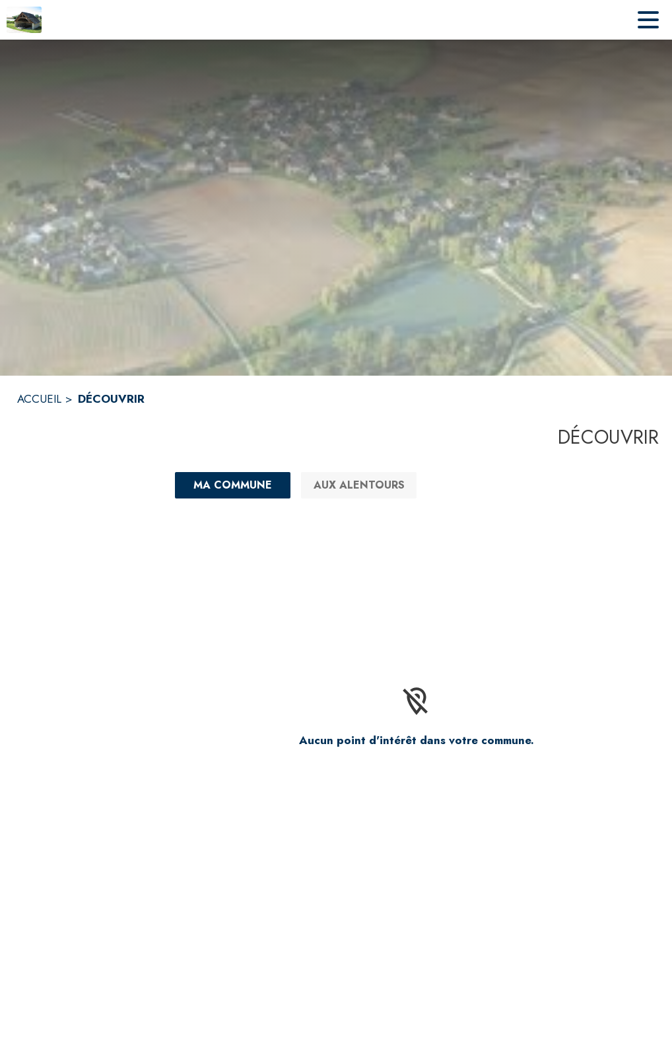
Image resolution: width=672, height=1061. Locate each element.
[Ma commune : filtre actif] (232, 485)
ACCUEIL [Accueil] (39, 399)
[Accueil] (24, 20)
